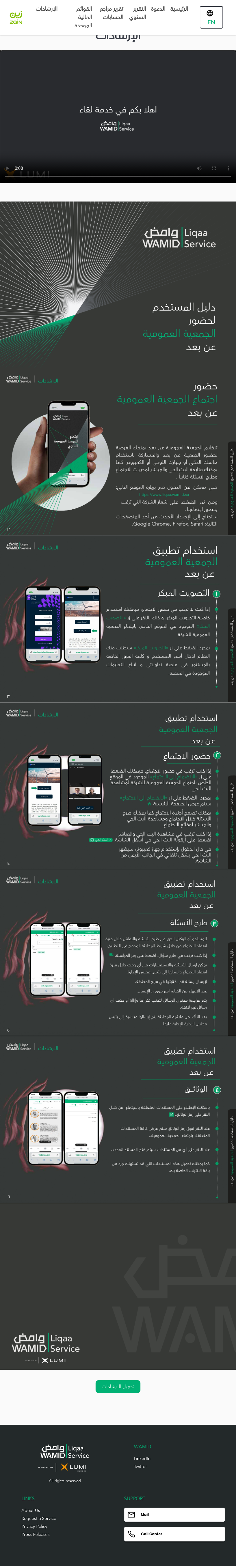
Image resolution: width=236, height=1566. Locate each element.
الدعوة (158, 9)
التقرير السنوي (137, 13)
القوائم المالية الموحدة (83, 17)
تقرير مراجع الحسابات (111, 13)
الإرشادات (46, 9)
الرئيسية (179, 9)
